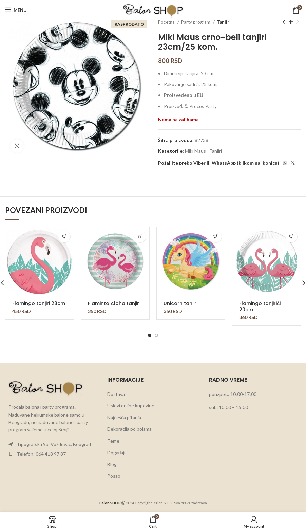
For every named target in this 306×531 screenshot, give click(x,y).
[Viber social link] (293, 162)
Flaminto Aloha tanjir (113, 303)
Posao (113, 476)
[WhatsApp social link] (285, 162)
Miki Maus (195, 151)
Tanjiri (224, 22)
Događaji (116, 452)
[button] (64, 236)
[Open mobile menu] (16, 10)
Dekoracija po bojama (129, 429)
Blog (112, 464)
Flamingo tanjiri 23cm (38, 303)
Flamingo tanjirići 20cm (260, 306)
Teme (113, 441)
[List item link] (51, 444)
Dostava (116, 394)
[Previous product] (284, 22)
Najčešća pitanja (124, 417)
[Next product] (297, 22)
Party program (196, 22)
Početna (167, 22)
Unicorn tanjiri (180, 303)
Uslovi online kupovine (130, 405)
